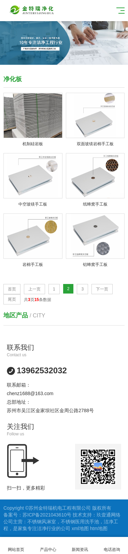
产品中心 (48, 545)
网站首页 (16, 545)
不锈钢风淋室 (41, 521)
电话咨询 (112, 545)
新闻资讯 (80, 545)
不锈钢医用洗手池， (82, 521)
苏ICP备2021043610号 (47, 515)
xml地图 (80, 528)
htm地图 (99, 528)
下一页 (102, 289)
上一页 (34, 289)
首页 (12, 289)
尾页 (12, 299)
